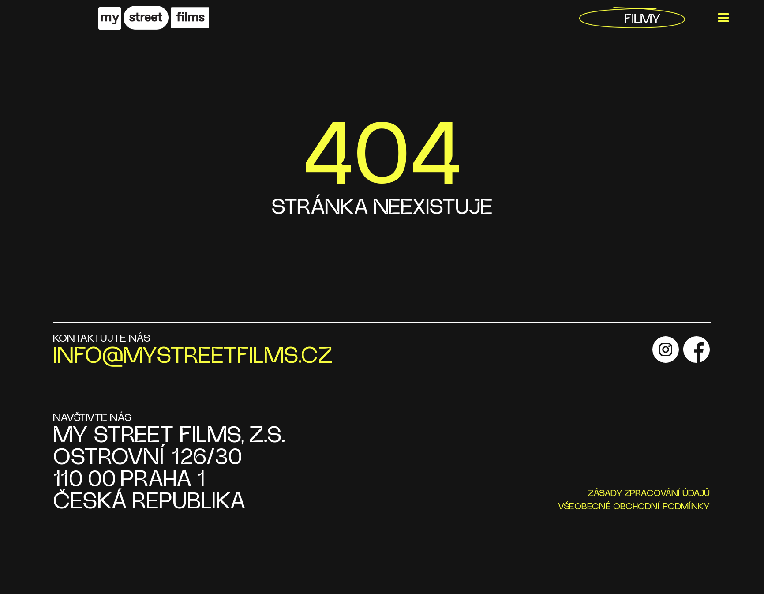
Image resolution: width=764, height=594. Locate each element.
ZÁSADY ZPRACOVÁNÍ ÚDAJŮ (649, 493)
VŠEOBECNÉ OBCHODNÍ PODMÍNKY (634, 506)
